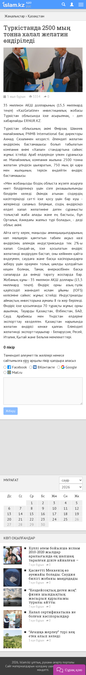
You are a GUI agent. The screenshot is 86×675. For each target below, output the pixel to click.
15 (32, 513)
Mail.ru (17, 372)
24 (54, 519)
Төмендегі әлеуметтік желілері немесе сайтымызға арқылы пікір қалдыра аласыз (39, 358)
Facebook (19, 367)
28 (20, 524)
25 (66, 519)
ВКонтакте (46, 367)
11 (66, 508)
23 (43, 519)
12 (77, 508)
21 (20, 519)
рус (28, 6)
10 (54, 508)
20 (9, 519)
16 (43, 513)
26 (77, 519)
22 (32, 519)
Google (71, 367)
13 (9, 513)
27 (9, 524)
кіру (26, 360)
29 (32, 524)
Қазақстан (36, 16)
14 (20, 513)
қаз (28, 2)
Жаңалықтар (15, 16)
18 (66, 513)
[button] (69, 669)
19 (77, 513)
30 (43, 524)
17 (54, 513)
